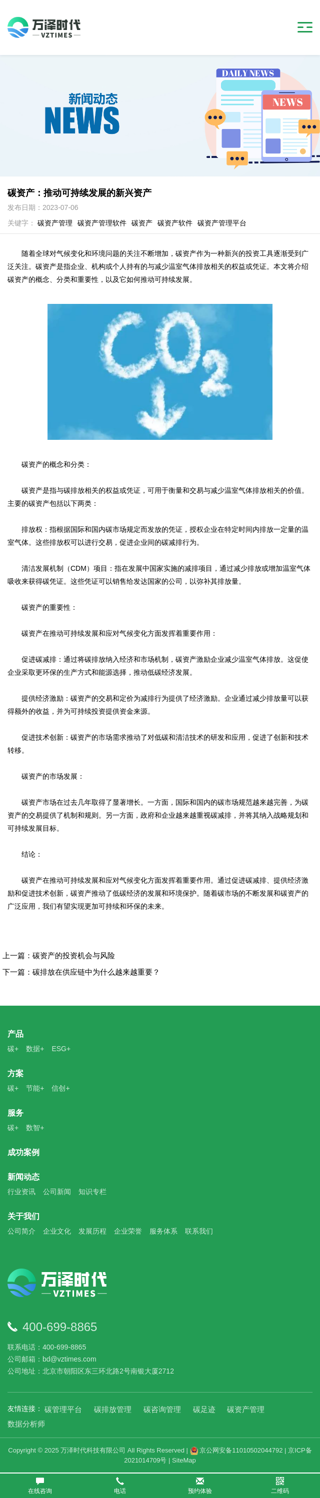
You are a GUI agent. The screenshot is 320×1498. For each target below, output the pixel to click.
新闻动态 (24, 1177)
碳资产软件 (175, 223)
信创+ (61, 1088)
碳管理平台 (63, 1409)
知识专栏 (92, 1192)
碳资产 (142, 223)
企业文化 (57, 1231)
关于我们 (24, 1216)
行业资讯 (22, 1192)
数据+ (35, 1049)
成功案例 (24, 1152)
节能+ (35, 1088)
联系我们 (199, 1231)
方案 (16, 1073)
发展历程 (92, 1231)
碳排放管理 (113, 1409)
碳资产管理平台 (222, 223)
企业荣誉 (128, 1231)
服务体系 (164, 1231)
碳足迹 (204, 1409)
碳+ (13, 1049)
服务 (16, 1113)
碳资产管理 (55, 223)
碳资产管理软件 (102, 223)
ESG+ (61, 1049)
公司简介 (22, 1231)
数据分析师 (26, 1424)
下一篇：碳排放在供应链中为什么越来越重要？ (81, 972)
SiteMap (184, 1460)
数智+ (35, 1128)
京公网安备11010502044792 (236, 1450)
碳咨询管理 (162, 1409)
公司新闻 (57, 1192)
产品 (16, 1034)
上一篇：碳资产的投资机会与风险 (58, 955)
